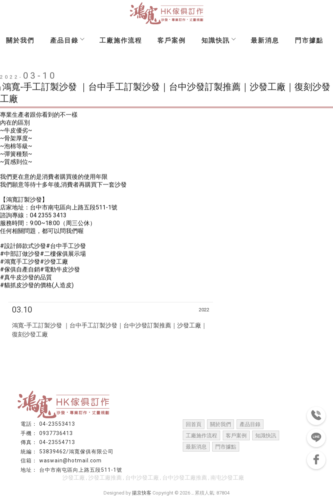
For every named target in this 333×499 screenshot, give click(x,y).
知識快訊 (218, 40)
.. (192, 493)
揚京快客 (141, 493)
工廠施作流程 (120, 40)
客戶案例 (171, 40)
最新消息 (265, 40)
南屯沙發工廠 (227, 477)
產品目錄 (67, 40)
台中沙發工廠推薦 (184, 477)
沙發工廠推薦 (105, 477)
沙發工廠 (73, 477)
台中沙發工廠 (142, 477)
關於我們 (20, 40)
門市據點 (309, 40)
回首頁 (193, 424)
